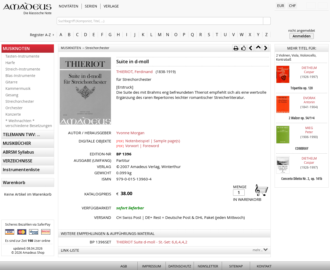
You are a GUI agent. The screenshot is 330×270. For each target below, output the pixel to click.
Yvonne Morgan (130, 132)
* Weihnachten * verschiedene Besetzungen (28, 123)
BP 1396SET (100, 241)
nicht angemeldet (301, 30)
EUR (280, 5)
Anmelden (302, 36)
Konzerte (13, 114)
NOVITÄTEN (68, 6)
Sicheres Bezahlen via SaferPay (27, 224)
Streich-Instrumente (22, 69)
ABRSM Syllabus (18, 152)
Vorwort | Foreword (137, 145)
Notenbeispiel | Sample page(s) (148, 140)
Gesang (11, 94)
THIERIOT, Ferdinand (134, 71)
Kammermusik (17, 88)
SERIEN (91, 6)
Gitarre (11, 82)
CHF (292, 5)
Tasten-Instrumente (22, 56)
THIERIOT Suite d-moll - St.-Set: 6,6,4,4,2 (151, 241)
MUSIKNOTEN (16, 48)
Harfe (10, 62)
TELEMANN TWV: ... (21, 134)
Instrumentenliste (21, 169)
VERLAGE (111, 6)
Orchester (14, 107)
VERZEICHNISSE (17, 161)
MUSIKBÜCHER (17, 143)
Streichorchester (19, 101)
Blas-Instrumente (20, 75)
